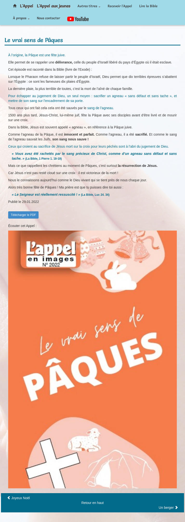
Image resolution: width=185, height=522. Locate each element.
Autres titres (89, 6)
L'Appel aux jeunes (53, 5)
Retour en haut (92, 503)
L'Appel (26, 5)
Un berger (166, 507)
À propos (21, 18)
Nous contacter (48, 18)
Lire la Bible (148, 6)
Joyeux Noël (20, 498)
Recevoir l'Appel (120, 6)
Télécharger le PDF (23, 215)
